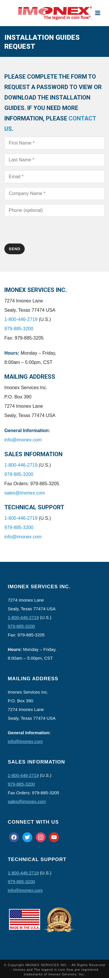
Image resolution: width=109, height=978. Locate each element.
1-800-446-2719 (20, 319)
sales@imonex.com (24, 492)
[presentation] (48, 232)
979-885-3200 (18, 328)
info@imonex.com (23, 439)
